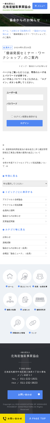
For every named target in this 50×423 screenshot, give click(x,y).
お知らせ (7, 237)
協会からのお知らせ (12, 216)
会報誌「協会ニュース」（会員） (17, 253)
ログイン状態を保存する (25, 116)
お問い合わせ (25, 394)
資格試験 (7, 242)
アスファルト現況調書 (12, 205)
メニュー (40, 6)
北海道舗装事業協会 (19, 6)
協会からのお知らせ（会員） (15, 248)
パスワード (12, 104)
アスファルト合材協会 (12, 199)
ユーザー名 (12, 92)
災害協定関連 (9, 221)
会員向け (7, 47)
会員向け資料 (9, 210)
